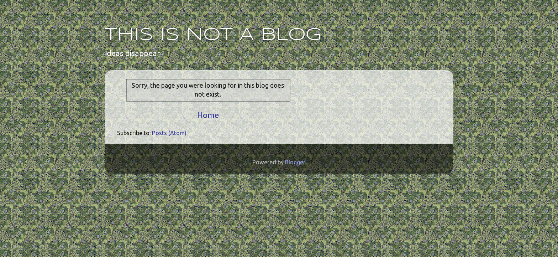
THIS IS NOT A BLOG (213, 34)
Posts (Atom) (169, 133)
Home (208, 114)
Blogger (295, 162)
